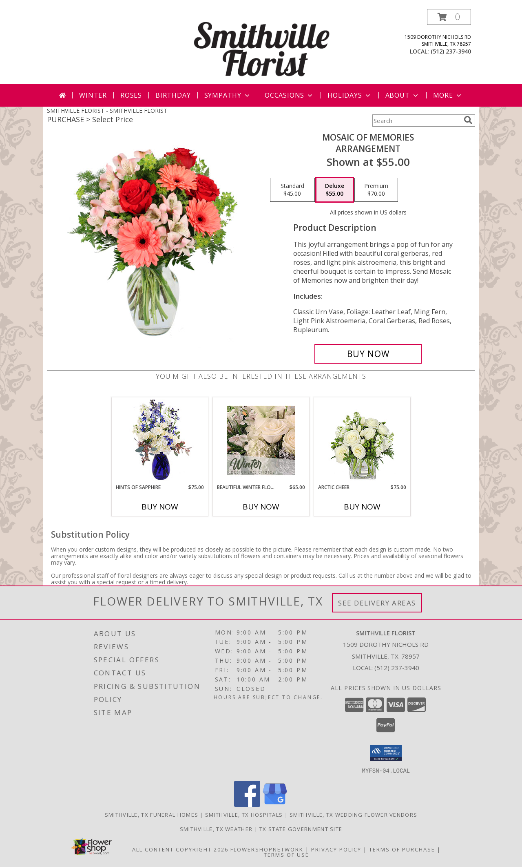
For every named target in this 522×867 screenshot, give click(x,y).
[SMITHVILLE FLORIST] (262, 46)
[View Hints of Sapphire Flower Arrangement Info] (160, 440)
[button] (449, 17)
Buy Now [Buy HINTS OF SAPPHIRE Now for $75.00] (160, 506)
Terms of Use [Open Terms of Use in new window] (286, 854)
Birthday (172, 95)
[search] (468, 120)
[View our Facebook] (247, 804)
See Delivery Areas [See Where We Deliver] (377, 603)
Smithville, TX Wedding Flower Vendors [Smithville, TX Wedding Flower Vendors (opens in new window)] (353, 814)
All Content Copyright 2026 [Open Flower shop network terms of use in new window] (180, 849)
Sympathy (227, 95)
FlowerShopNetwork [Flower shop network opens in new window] (266, 849)
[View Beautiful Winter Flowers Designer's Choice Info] (261, 440)
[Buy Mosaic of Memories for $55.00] (368, 354)
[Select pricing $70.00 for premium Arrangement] (376, 190)
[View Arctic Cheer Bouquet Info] (362, 440)
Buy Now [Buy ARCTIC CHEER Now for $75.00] (362, 506)
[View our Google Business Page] (275, 804)
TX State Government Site (300, 828)
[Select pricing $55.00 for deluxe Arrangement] (334, 190)
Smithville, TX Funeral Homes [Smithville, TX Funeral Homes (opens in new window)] (151, 814)
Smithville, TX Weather (216, 828)
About (402, 95)
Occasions (289, 95)
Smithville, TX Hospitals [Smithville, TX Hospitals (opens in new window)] (244, 814)
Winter (93, 95)
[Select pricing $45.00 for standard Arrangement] (292, 190)
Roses (131, 95)
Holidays (349, 95)
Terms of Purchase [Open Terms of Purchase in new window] (402, 849)
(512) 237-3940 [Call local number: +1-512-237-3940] (451, 51)
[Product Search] (416, 120)
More (448, 95)
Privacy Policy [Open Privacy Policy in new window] (336, 849)
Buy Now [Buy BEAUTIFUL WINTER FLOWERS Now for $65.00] (261, 506)
